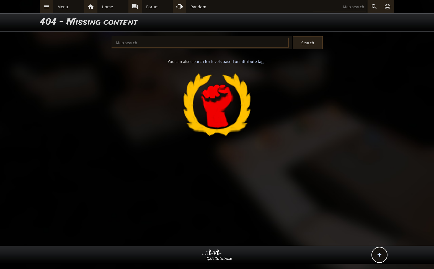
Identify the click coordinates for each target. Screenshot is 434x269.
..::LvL (212, 252)
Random (198, 6)
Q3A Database (219, 258)
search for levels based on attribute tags (228, 61)
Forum (152, 6)
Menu (63, 6)
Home (107, 6)
